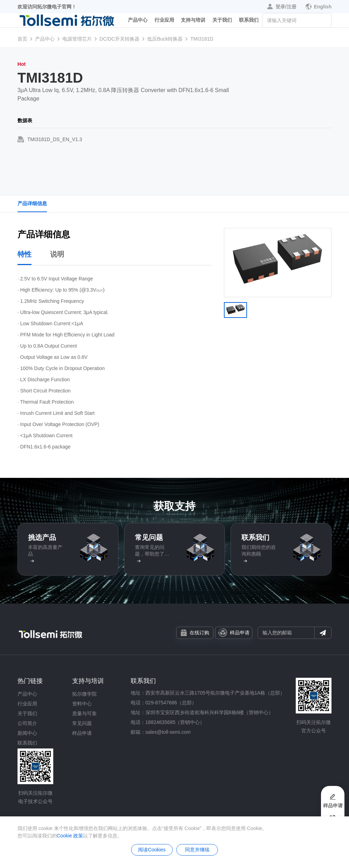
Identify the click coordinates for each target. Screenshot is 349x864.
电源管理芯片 (77, 39)
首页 (22, 39)
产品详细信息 (32, 203)
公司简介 (27, 723)
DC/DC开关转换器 (119, 39)
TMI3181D (201, 39)
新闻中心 (27, 733)
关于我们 (222, 22)
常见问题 (82, 723)
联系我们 (249, 22)
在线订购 (195, 632)
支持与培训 (193, 22)
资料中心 (82, 703)
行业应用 (164, 22)
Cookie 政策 (70, 835)
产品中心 (138, 22)
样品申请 (233, 632)
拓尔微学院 (84, 694)
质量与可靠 (84, 713)
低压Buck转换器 (165, 39)
